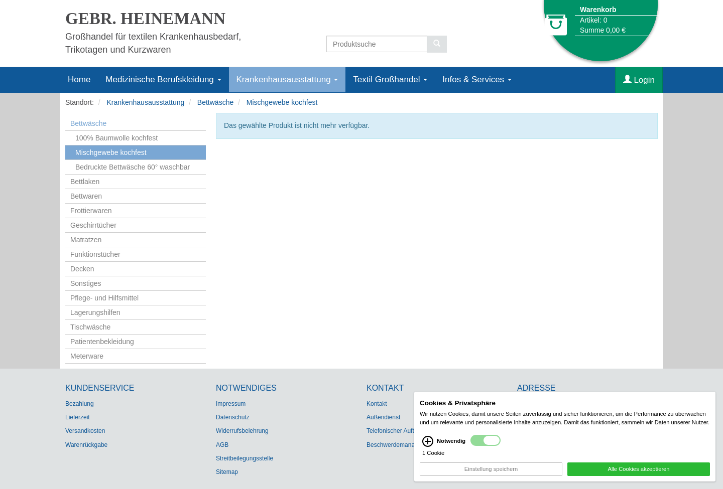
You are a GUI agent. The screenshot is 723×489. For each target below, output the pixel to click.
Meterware (86, 356)
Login (639, 80)
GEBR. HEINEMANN (145, 19)
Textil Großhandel (390, 79)
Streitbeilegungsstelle (244, 458)
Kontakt (377, 403)
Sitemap (227, 471)
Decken (82, 269)
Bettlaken (84, 182)
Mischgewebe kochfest (282, 102)
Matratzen (85, 240)
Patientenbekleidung (102, 342)
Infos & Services (477, 79)
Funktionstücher (95, 254)
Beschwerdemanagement (401, 444)
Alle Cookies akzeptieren (638, 470)
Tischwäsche (90, 327)
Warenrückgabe (86, 444)
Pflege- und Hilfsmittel (104, 298)
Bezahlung (79, 403)
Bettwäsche (215, 102)
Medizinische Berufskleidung (163, 79)
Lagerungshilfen (95, 312)
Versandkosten (85, 430)
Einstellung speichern (491, 470)
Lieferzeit (77, 417)
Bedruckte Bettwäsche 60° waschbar (132, 167)
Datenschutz (233, 417)
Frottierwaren (90, 211)
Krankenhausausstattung (287, 79)
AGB (222, 444)
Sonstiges (85, 283)
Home (79, 79)
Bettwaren (86, 196)
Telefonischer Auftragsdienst (404, 430)
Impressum (231, 403)
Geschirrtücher (93, 225)
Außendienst (383, 417)
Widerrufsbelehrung (242, 430)
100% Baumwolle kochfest (116, 138)
